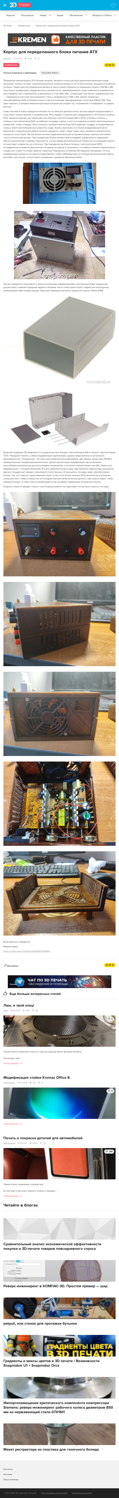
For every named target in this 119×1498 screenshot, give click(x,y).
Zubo (5, 1010)
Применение (24, 25)
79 (44, 1143)
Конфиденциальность (82, 1493)
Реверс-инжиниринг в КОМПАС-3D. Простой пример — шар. (55, 1286)
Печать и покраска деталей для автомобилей (42, 1138)
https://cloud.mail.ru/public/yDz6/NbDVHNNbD (26, 951)
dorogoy (7, 58)
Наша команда (10, 1479)
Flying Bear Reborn (50, 73)
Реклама (13, 42)
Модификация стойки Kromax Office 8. (37, 1077)
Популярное (27, 15)
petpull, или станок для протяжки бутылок (40, 1323)
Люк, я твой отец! (18, 1005)
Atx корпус (12, 965)
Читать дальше (11, 1063)
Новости (10, 15)
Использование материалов (54, 1493)
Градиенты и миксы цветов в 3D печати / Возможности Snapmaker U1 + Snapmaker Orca (51, 1363)
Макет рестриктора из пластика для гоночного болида (51, 1449)
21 (37, 1010)
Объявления (78, 15)
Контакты (8, 1469)
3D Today (7, 25)
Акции (60, 15)
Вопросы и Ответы (104, 15)
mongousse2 (9, 1082)
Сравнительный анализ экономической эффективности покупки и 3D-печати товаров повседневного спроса (52, 1246)
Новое (45, 15)
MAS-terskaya (9, 1143)
